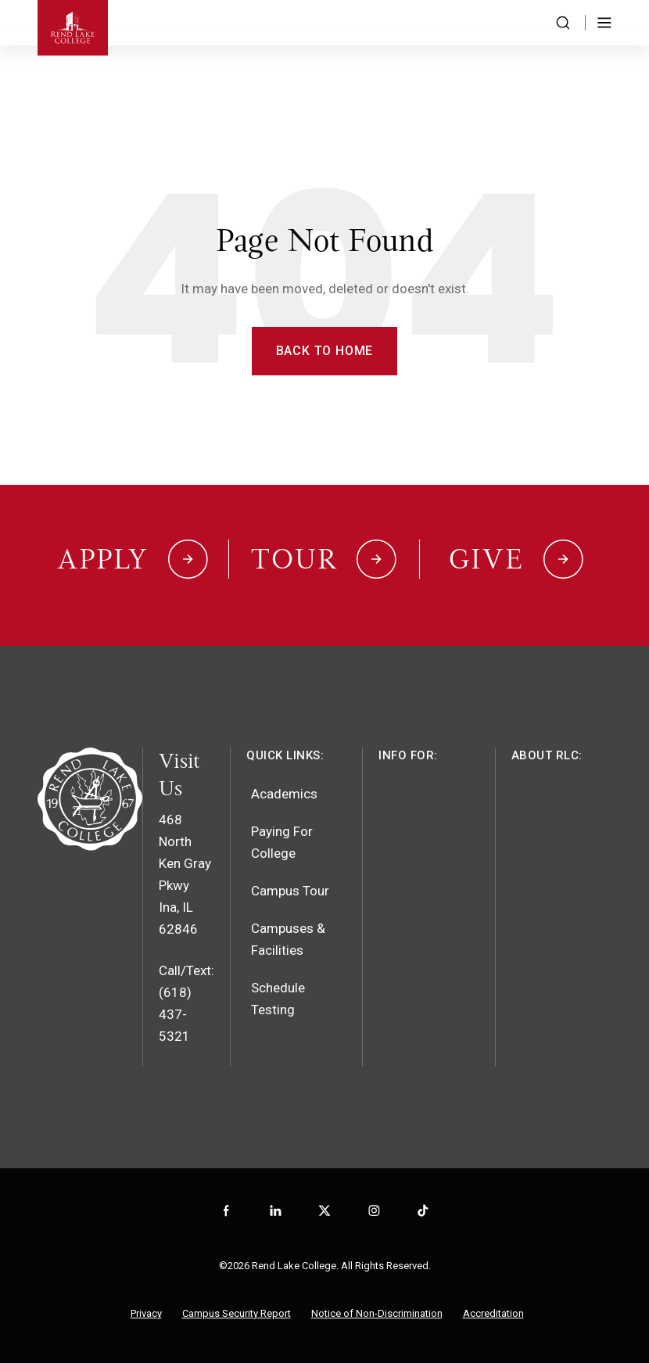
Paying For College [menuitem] (282, 842)
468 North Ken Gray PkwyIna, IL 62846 (185, 874)
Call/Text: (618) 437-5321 (186, 1003)
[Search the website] (563, 22)
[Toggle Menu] (604, 22)
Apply (103, 559)
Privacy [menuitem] (146, 1313)
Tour (294, 559)
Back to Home (325, 350)
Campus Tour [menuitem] (290, 891)
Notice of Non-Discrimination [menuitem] (377, 1313)
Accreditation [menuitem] (493, 1313)
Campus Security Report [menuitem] (236, 1313)
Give (486, 559)
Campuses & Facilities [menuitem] (288, 939)
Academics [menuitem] (284, 794)
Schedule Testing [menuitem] (278, 998)
